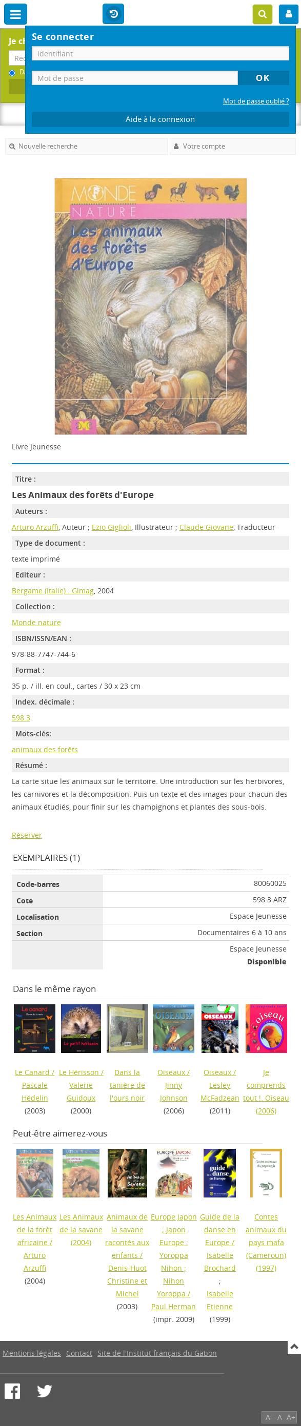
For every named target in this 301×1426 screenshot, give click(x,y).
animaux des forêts (45, 749)
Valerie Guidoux (81, 1091)
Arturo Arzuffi (35, 527)
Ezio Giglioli (111, 527)
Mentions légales (32, 1353)
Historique (113, 14)
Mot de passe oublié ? (256, 101)
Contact (79, 1353)
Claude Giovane (206, 527)
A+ (291, 1417)
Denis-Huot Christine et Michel (127, 1280)
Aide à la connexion (160, 119)
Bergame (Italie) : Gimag (53, 590)
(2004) (81, 1229)
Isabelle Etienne (220, 1300)
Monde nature (36, 622)
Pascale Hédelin (35, 1091)
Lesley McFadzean (219, 1091)
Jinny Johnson (174, 1091)
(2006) (266, 1091)
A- (269, 1417)
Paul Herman (173, 1306)
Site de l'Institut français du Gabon (157, 1353)
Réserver (27, 835)
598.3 (21, 717)
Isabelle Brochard (220, 1261)
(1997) (266, 1242)
